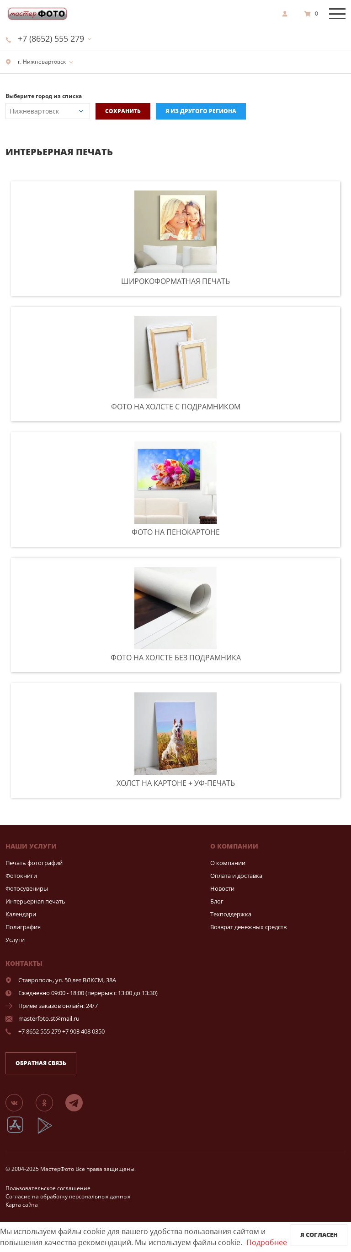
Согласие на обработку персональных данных (67, 1196)
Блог (216, 901)
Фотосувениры (26, 888)
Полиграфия (23, 927)
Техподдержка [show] (230, 914)
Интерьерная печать (35, 901)
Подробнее (266, 1242)
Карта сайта (21, 1204)
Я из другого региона (200, 111)
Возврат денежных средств (248, 927)
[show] (287, 13)
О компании (227, 863)
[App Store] (20, 1132)
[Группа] (19, 1102)
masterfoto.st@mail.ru (49, 1018)
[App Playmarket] (50, 1132)
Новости (222, 888)
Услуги (15, 940)
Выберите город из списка (43, 96)
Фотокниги (21, 875)
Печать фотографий (34, 863)
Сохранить (123, 111)
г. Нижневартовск (35, 61)
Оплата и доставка (236, 875)
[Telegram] (79, 1102)
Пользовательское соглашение (47, 1188)
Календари (20, 914)
